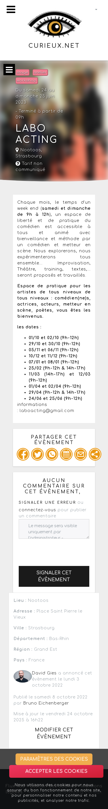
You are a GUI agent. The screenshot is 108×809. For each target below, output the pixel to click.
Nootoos (28, 150)
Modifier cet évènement (54, 733)
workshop (27, 80)
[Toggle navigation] (11, 9)
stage (22, 72)
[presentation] (62, 550)
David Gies (44, 673)
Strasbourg (29, 156)
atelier (40, 72)
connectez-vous (37, 510)
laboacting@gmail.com (47, 411)
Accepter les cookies (56, 771)
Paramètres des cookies (54, 759)
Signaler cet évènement (54, 576)
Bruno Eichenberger (46, 703)
